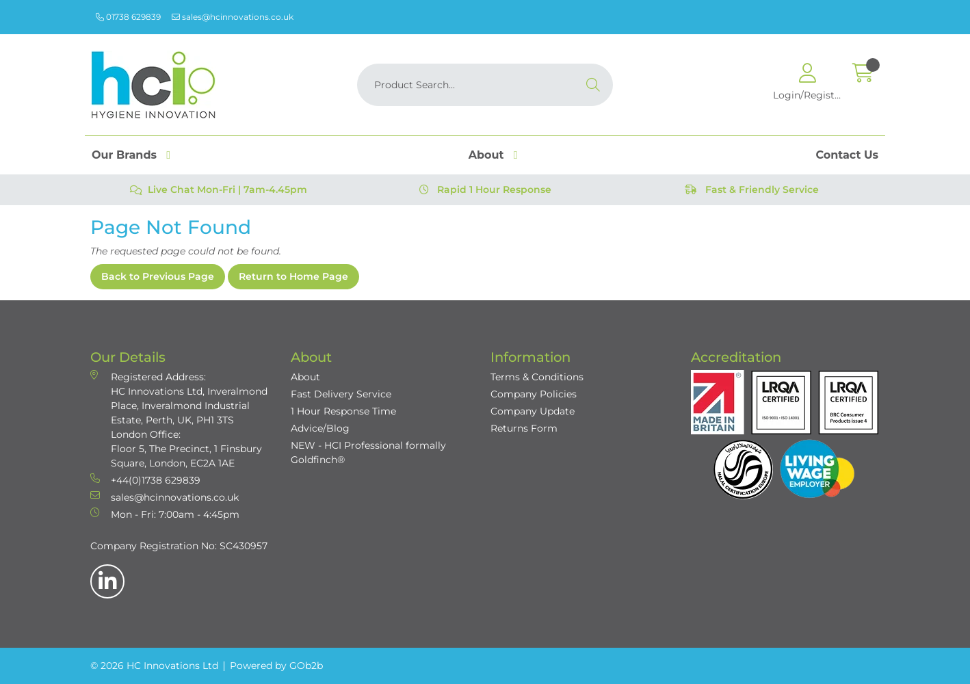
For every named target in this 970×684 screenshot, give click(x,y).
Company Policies (533, 394)
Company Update (532, 411)
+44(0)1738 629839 (145, 479)
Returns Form (524, 428)
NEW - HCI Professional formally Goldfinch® (368, 452)
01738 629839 (128, 17)
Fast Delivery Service (341, 394)
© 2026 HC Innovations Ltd (154, 665)
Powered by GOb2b (276, 665)
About (486, 154)
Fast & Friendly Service (752, 189)
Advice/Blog (320, 428)
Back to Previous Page (157, 276)
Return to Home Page (293, 276)
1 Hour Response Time (343, 411)
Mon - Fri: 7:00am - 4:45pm (164, 514)
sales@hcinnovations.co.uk (232, 17)
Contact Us (846, 154)
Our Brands (124, 154)
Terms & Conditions (537, 377)
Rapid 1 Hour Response (485, 189)
